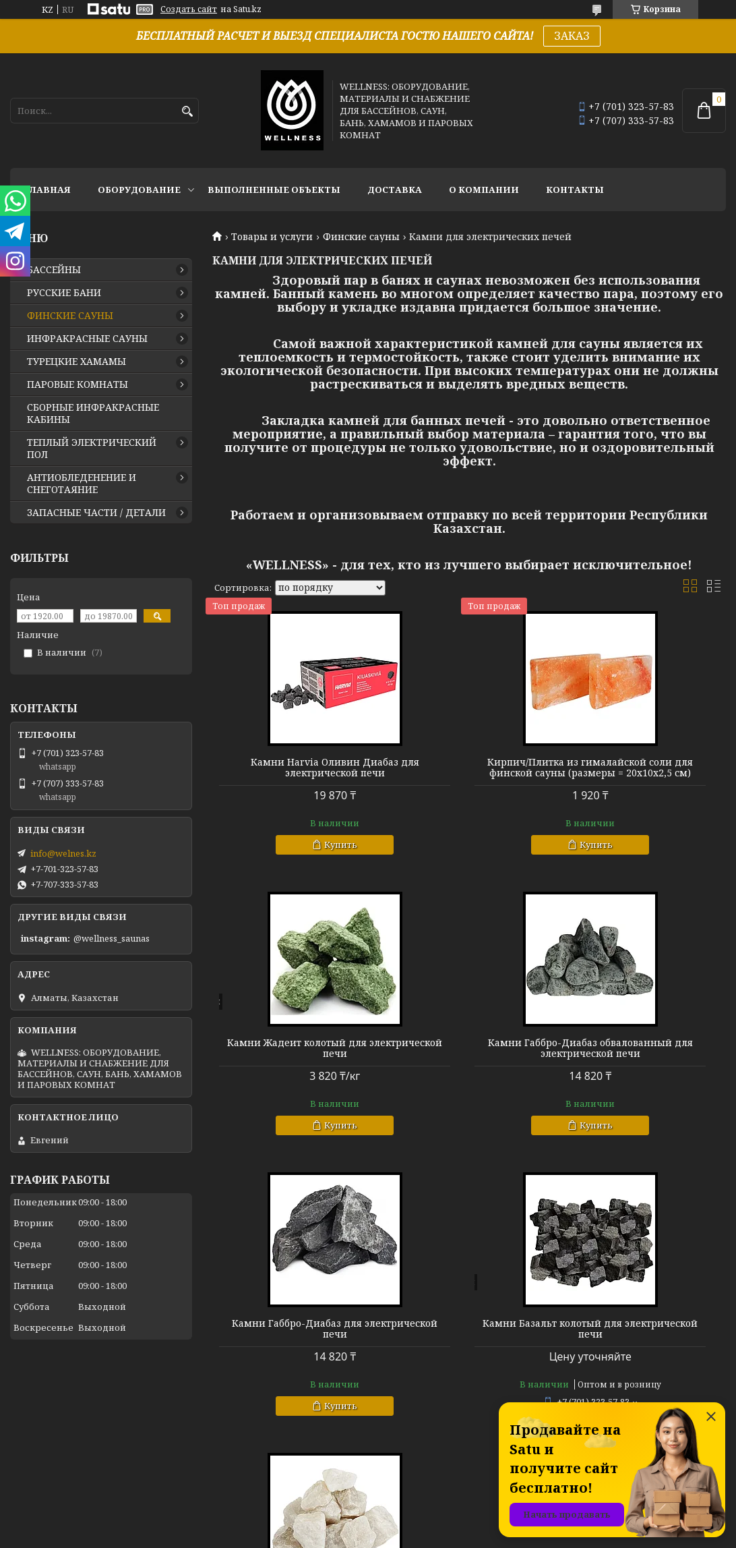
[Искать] (187, 111)
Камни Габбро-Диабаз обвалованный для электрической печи (294, 1075)
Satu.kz (435, 1522)
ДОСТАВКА (394, 189)
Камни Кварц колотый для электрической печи (294, 1361)
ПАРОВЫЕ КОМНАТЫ (77, 384)
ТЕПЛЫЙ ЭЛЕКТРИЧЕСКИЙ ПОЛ (91, 448)
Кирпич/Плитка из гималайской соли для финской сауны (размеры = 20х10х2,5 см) (469, 778)
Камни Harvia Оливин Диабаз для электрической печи (294, 767)
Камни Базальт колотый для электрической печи (644, 1070)
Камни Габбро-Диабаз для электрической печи (469, 1070)
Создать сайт (188, 9)
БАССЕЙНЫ (54, 270)
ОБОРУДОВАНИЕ (139, 189)
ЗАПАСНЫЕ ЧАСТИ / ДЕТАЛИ (96, 513)
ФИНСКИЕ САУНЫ (70, 316)
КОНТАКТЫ (575, 189)
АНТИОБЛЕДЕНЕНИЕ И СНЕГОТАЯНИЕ (81, 483)
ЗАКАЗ (572, 35)
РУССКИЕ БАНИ (64, 293)
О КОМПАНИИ (484, 189)
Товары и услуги (272, 236)
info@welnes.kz (63, 853)
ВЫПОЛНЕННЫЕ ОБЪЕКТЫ (274, 189)
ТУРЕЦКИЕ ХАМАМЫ (76, 361)
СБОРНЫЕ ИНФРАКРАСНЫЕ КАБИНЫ (93, 413)
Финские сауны (361, 236)
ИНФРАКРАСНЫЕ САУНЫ (87, 339)
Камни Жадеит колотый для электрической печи (644, 767)
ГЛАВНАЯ (47, 189)
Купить (300, 844)
